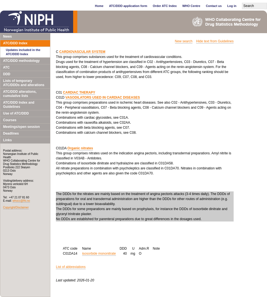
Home (99, 6)
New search (183, 41)
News (7, 36)
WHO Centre (191, 6)
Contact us (214, 6)
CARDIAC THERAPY (79, 92)
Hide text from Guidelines (215, 41)
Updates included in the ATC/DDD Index (23, 52)
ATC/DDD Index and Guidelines (18, 105)
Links (7, 140)
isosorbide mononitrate (99, 253)
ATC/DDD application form (128, 6)
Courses (9, 120)
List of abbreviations (71, 267)
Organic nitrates (80, 148)
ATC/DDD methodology (21, 61)
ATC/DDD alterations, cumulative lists (19, 94)
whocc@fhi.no (21, 200)
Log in (231, 6)
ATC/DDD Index (15, 43)
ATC (6, 67)
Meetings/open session (21, 127)
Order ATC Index (165, 6)
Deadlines (11, 133)
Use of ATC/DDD (16, 113)
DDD (6, 74)
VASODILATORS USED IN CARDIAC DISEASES (102, 97)
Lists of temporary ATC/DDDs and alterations (23, 83)
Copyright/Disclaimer (16, 207)
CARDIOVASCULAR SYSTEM (82, 52)
